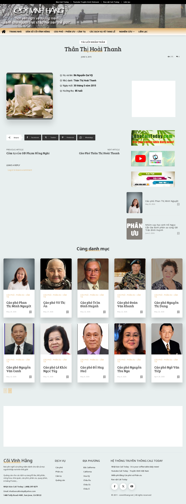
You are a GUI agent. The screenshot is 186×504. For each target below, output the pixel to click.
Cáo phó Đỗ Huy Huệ (92, 369)
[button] (181, 7)
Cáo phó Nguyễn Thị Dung (166, 304)
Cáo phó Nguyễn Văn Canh (18, 369)
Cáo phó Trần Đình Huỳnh (90, 304)
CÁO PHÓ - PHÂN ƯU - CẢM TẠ (18, 296)
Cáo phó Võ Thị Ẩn (54, 304)
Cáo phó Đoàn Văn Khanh (127, 304)
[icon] (3, 31)
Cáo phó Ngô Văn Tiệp (166, 369)
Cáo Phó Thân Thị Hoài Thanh (99, 153)
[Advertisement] (153, 99)
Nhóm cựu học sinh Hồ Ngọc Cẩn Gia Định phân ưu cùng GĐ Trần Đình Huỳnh (161, 227)
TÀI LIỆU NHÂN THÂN (93, 42)
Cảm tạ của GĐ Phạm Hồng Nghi (28, 153)
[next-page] (10, 390)
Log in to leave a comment (20, 170)
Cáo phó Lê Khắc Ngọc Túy (55, 369)
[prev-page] (5, 390)
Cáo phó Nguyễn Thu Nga (129, 369)
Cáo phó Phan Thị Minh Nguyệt (161, 201)
